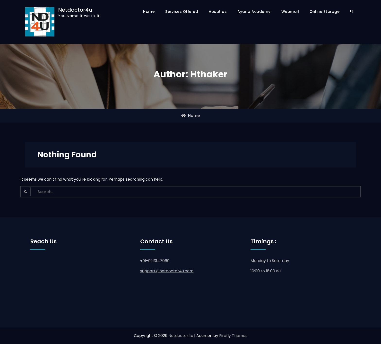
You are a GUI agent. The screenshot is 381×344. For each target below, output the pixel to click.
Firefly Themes (233, 335)
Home (149, 11)
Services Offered (181, 11)
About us (218, 11)
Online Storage (324, 11)
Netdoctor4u (75, 10)
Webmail (290, 11)
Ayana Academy (254, 11)
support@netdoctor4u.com (166, 271)
